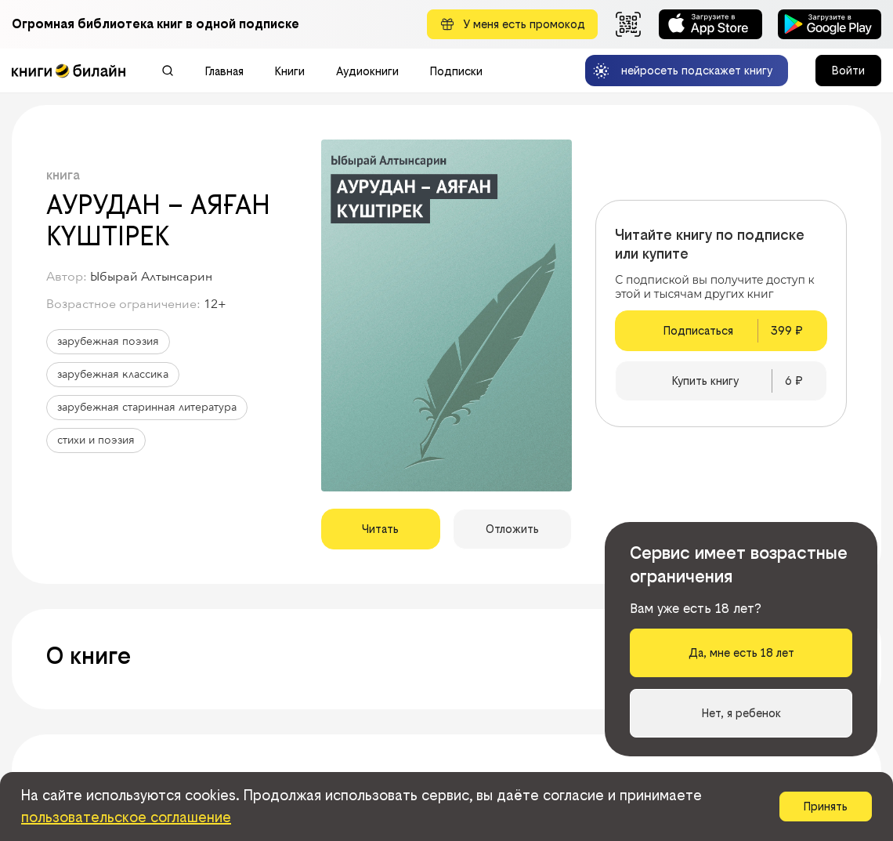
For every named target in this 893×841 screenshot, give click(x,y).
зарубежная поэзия (108, 341)
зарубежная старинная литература (147, 407)
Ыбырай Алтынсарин (151, 276)
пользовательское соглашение (126, 817)
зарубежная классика (112, 374)
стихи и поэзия (96, 440)
